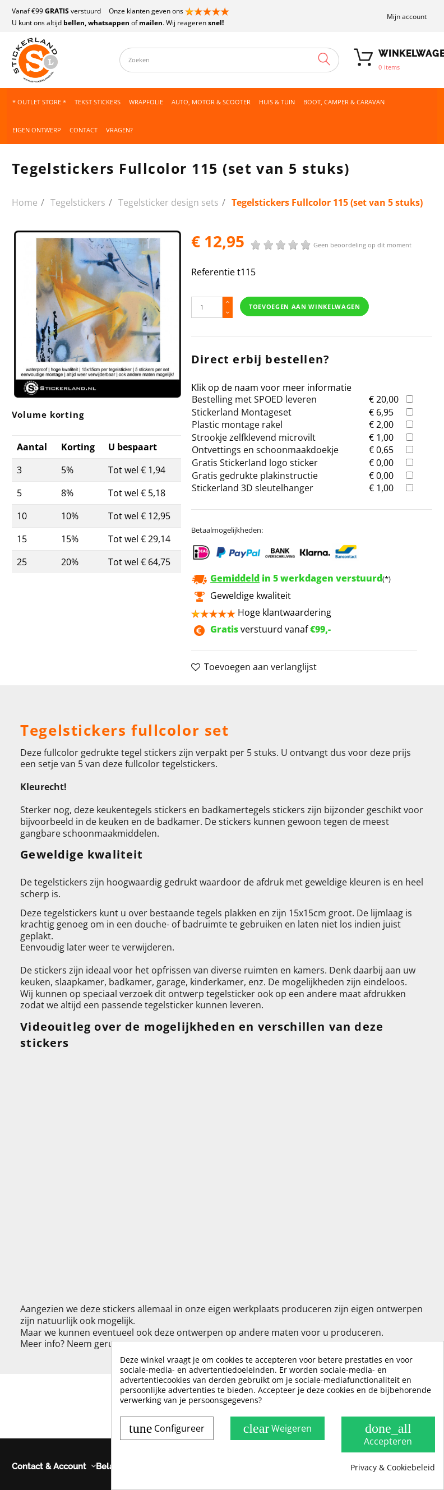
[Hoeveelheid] (207, 307)
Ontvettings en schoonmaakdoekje (265, 450)
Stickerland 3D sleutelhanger (252, 488)
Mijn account (407, 16)
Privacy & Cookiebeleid (392, 1468)
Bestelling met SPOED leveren (254, 399)
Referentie (213, 272)
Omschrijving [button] (48, 699)
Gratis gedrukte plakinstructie (255, 475)
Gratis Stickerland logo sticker (255, 462)
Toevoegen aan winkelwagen (304, 306)
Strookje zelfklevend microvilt (254, 437)
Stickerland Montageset (242, 412)
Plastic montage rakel (237, 424)
